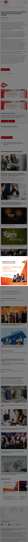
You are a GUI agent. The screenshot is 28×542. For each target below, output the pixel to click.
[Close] (27, 257)
